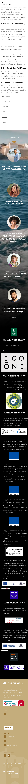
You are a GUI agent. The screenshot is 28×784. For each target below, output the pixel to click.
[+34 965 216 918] (5, 736)
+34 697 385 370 (11, 741)
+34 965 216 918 (10, 736)
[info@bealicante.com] (5, 745)
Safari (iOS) (4, 117)
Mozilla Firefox (5, 106)
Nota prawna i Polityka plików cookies (12, 763)
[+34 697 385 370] (5, 741)
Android (4, 122)
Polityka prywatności (8, 765)
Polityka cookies (7, 767)
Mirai (16, 773)
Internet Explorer (6, 96)
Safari (3, 111)
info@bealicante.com (12, 745)
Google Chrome (6, 101)
